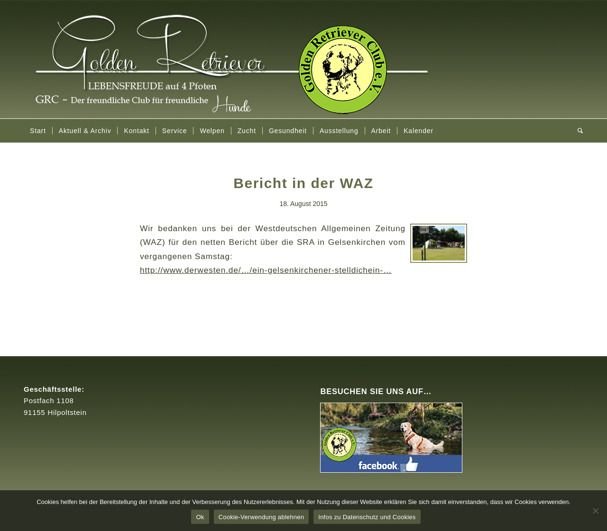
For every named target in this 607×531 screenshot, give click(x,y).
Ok (200, 517)
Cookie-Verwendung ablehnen (261, 517)
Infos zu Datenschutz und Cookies (366, 517)
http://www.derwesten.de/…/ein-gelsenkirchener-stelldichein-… (266, 270)
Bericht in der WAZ (303, 183)
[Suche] (577, 131)
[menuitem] (38, 131)
